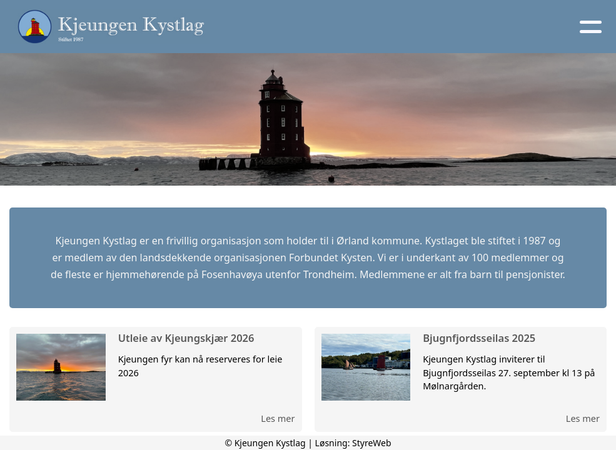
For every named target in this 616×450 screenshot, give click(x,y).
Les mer (278, 418)
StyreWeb (371, 443)
